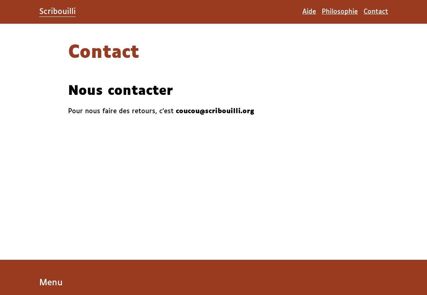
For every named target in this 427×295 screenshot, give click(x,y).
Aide (309, 12)
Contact (376, 12)
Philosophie (340, 12)
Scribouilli (57, 12)
